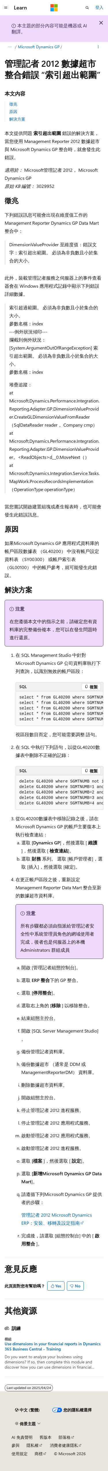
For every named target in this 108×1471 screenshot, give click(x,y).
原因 (13, 111)
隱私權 (32, 1445)
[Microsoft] (54, 8)
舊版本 (45, 1437)
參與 (16, 1445)
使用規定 (20, 1453)
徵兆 (13, 104)
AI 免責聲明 (22, 1437)
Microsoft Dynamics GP (62, 46)
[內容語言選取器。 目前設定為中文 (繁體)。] (27, 1410)
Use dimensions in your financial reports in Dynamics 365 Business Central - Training (53, 1346)
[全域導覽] (6, 8)
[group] (59, 708)
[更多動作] (98, 46)
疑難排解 (27, 46)
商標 (39, 1453)
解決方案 (17, 119)
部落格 (64, 1437)
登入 (99, 7)
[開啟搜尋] (87, 8)
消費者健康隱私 (64, 1445)
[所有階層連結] (10, 46)
